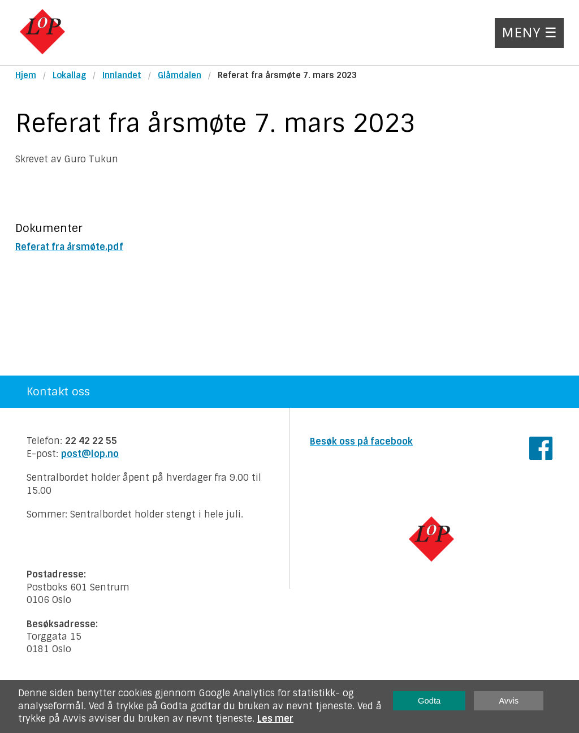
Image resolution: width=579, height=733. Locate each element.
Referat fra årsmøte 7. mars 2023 (287, 75)
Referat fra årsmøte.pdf (69, 247)
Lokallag (69, 75)
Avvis (508, 700)
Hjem (25, 75)
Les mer (275, 719)
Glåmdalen (179, 75)
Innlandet (121, 75)
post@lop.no (90, 454)
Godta (429, 700)
